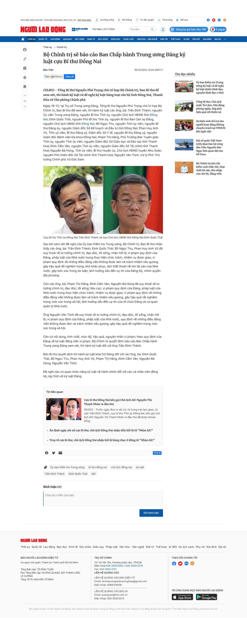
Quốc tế (43, 39)
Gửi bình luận (151, 512)
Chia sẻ (69, 76)
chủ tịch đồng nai (121, 467)
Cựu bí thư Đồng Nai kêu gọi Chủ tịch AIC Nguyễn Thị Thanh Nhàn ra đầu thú (118, 402)
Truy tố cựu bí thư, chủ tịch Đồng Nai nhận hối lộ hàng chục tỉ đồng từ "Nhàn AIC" (102, 440)
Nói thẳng (124, 20)
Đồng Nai (88, 124)
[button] (25, 95)
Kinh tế (91, 39)
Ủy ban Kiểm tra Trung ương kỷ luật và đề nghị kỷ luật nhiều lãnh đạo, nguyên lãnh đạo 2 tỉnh (210, 87)
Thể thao (175, 39)
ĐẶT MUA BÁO (84, 20)
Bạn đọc (67, 39)
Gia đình (207, 39)
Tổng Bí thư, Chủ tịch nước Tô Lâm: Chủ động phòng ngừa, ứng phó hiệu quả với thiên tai (210, 107)
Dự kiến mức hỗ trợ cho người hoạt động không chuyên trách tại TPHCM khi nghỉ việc (210, 126)
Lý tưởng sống (104, 20)
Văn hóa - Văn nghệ (147, 39)
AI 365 (186, 39)
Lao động (55, 39)
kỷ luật (140, 467)
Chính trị (62, 47)
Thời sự (32, 39)
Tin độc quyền (144, 20)
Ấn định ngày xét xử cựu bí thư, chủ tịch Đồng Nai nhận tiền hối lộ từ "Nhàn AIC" (101, 430)
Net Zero (79, 39)
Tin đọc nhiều (185, 74)
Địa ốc (218, 39)
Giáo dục (115, 39)
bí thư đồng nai (98, 467)
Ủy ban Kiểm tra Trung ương (67, 467)
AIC (93, 473)
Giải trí (164, 39)
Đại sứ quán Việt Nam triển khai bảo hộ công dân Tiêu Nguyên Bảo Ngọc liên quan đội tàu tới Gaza (209, 147)
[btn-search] (152, 29)
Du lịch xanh (186, 546)
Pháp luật (128, 39)
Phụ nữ (196, 39)
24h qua (182, 20)
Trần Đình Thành (55, 473)
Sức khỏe (103, 39)
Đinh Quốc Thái (78, 473)
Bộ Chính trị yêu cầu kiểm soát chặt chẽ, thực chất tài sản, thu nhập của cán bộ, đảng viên (210, 168)
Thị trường (164, 20)
